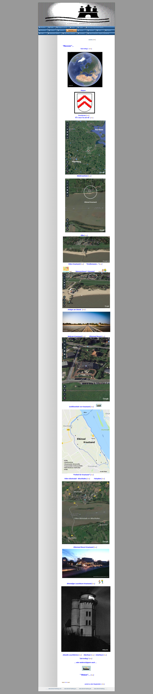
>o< (94, 39)
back (62, 682)
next (68, 682)
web (70, 271)
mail (99, 271)
